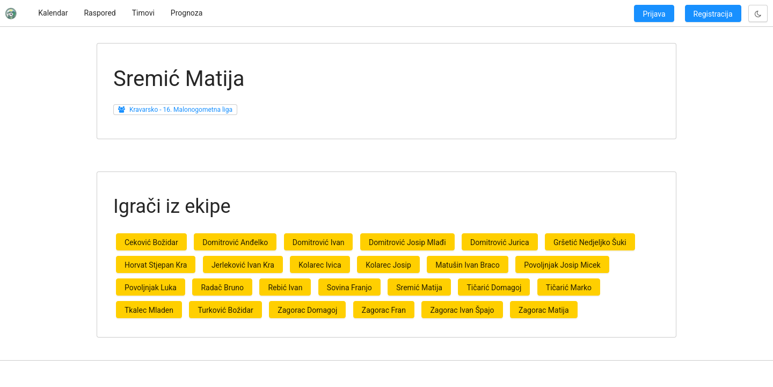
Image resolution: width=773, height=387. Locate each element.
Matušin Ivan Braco (467, 265)
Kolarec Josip (388, 265)
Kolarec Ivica (319, 265)
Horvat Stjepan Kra (156, 265)
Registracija (713, 14)
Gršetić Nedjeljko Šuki (589, 242)
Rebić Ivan (285, 287)
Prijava (654, 14)
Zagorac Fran (384, 310)
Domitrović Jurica (499, 242)
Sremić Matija (419, 287)
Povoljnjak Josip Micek (562, 265)
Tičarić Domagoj (493, 287)
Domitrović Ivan (319, 242)
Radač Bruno (222, 287)
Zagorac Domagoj (307, 310)
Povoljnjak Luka (151, 287)
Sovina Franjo (349, 287)
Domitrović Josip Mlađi (407, 242)
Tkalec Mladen (149, 310)
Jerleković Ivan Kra (243, 265)
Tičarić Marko (569, 287)
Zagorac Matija (544, 310)
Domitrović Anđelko (235, 242)
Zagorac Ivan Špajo (462, 310)
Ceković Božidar (151, 242)
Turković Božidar (225, 310)
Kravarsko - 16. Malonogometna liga (180, 109)
